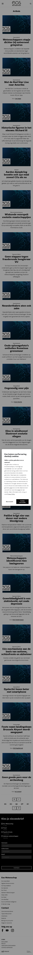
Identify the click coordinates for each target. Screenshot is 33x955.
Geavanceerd (9, 501)
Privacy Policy (11, 494)
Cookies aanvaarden (22, 501)
